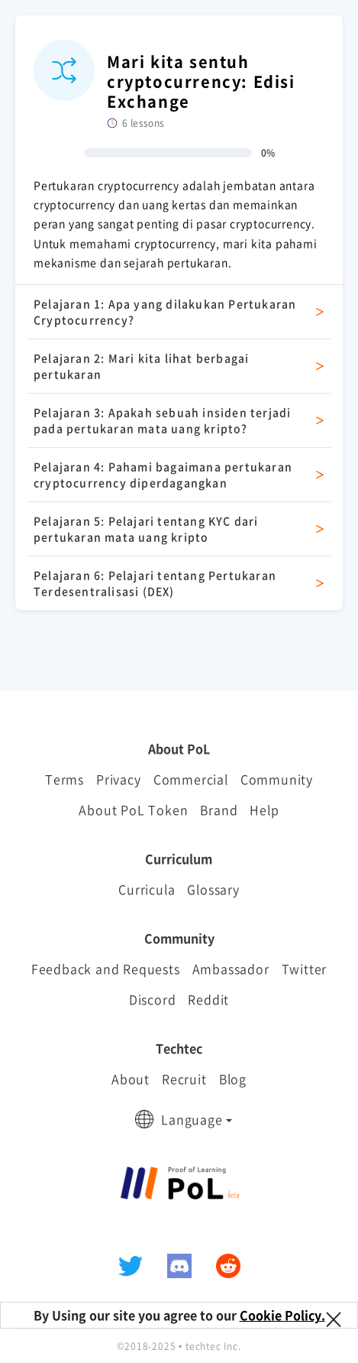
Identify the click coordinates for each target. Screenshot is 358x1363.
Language (191, 1119)
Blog (233, 1078)
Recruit (184, 1078)
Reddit (208, 999)
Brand (218, 809)
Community (276, 779)
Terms (64, 779)
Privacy (118, 779)
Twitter (304, 968)
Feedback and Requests (105, 968)
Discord (152, 999)
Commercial (190, 779)
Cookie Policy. (282, 1314)
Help (264, 809)
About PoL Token (133, 809)
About (130, 1078)
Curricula (146, 889)
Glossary (213, 889)
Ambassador (230, 968)
